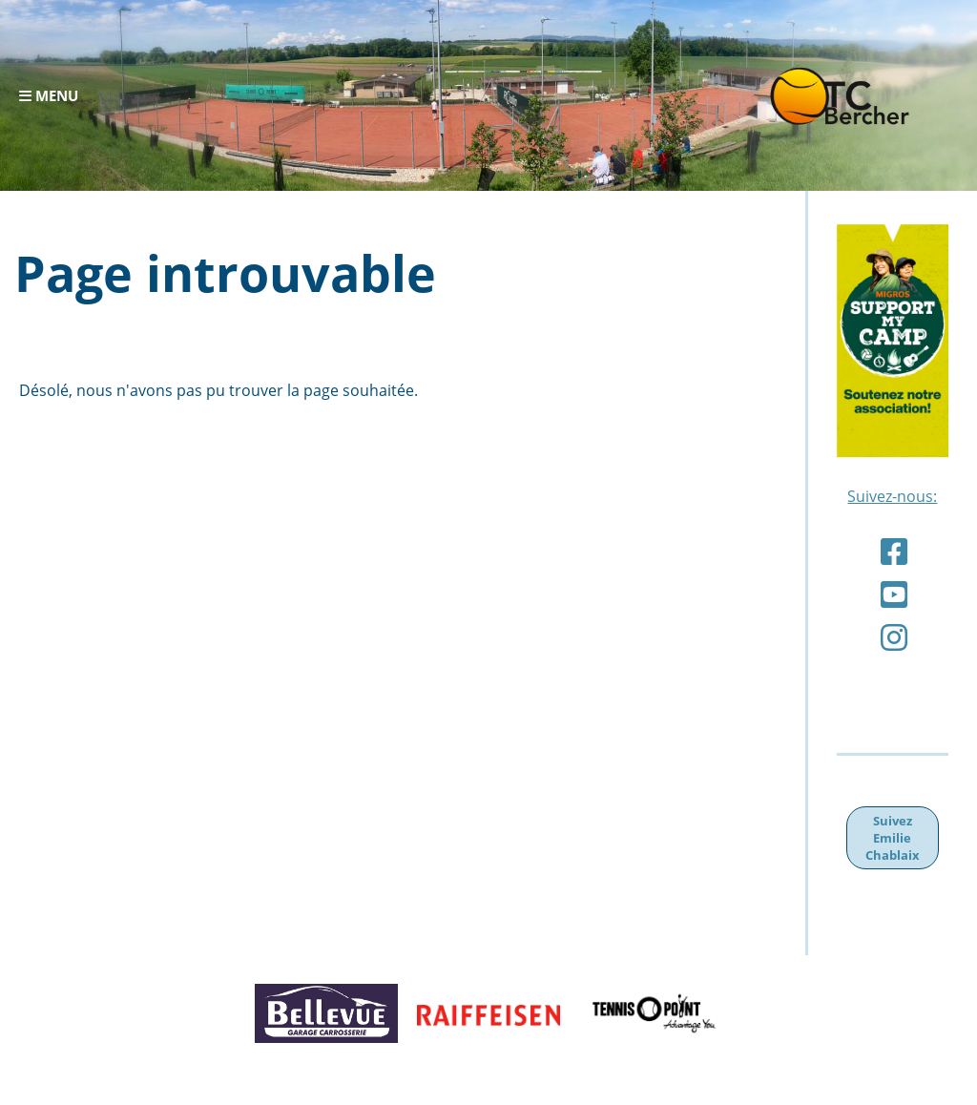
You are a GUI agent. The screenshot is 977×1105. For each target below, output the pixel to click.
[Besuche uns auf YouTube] (894, 594)
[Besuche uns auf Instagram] (894, 636)
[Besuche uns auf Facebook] (894, 551)
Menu (48, 96)
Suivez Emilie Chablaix (892, 838)
